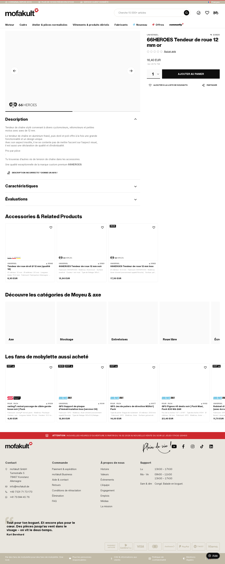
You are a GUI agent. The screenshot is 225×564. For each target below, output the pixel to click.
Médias (105, 501)
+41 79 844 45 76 (20, 497)
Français (216, 2)
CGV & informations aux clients (125, 558)
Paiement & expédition (64, 469)
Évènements (107, 479)
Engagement (107, 490)
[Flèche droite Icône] (131, 71)
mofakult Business (62, 474)
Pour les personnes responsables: (82, 558)
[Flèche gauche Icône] (15, 71)
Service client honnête (96, 2)
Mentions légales (190, 558)
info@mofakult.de (19, 486)
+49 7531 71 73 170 (21, 491)
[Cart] (216, 13)
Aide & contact (60, 479)
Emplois (105, 495)
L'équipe (105, 485)
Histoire (105, 469)
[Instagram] (192, 446)
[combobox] (153, 74)
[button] (72, 119)
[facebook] (183, 446)
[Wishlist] (207, 13)
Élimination (58, 495)
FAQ (54, 501)
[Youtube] (174, 446)
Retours (56, 485)
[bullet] (39, 111)
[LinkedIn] (211, 446)
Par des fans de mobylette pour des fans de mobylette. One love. (34, 558)
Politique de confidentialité (159, 558)
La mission (106, 506)
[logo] (22, 12)
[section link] (10, 25)
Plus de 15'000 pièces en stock (58, 2)
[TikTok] (202, 446)
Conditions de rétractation (66, 490)
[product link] (30, 252)
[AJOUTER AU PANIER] (191, 74)
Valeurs (105, 474)
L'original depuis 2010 (20, 2)
